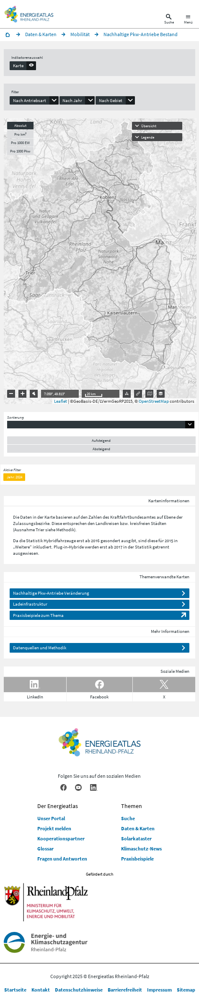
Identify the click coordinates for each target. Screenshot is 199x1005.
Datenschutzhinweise (79, 990)
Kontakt (40, 990)
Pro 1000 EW (20, 142)
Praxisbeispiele (137, 858)
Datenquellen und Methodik (39, 648)
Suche (128, 818)
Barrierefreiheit (125, 990)
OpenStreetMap (154, 401)
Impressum (159, 990)
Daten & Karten (138, 828)
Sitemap (186, 990)
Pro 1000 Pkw (20, 151)
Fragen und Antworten (62, 858)
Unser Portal (51, 818)
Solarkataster (136, 838)
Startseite (15, 990)
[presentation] (23, 65)
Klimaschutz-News (141, 848)
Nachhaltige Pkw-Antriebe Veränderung (51, 593)
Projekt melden (54, 828)
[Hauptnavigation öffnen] (188, 20)
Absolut (20, 125)
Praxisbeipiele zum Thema (38, 615)
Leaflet (60, 401)
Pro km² (20, 134)
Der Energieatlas (57, 806)
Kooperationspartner (61, 838)
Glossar (45, 848)
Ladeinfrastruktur (30, 604)
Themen (131, 806)
